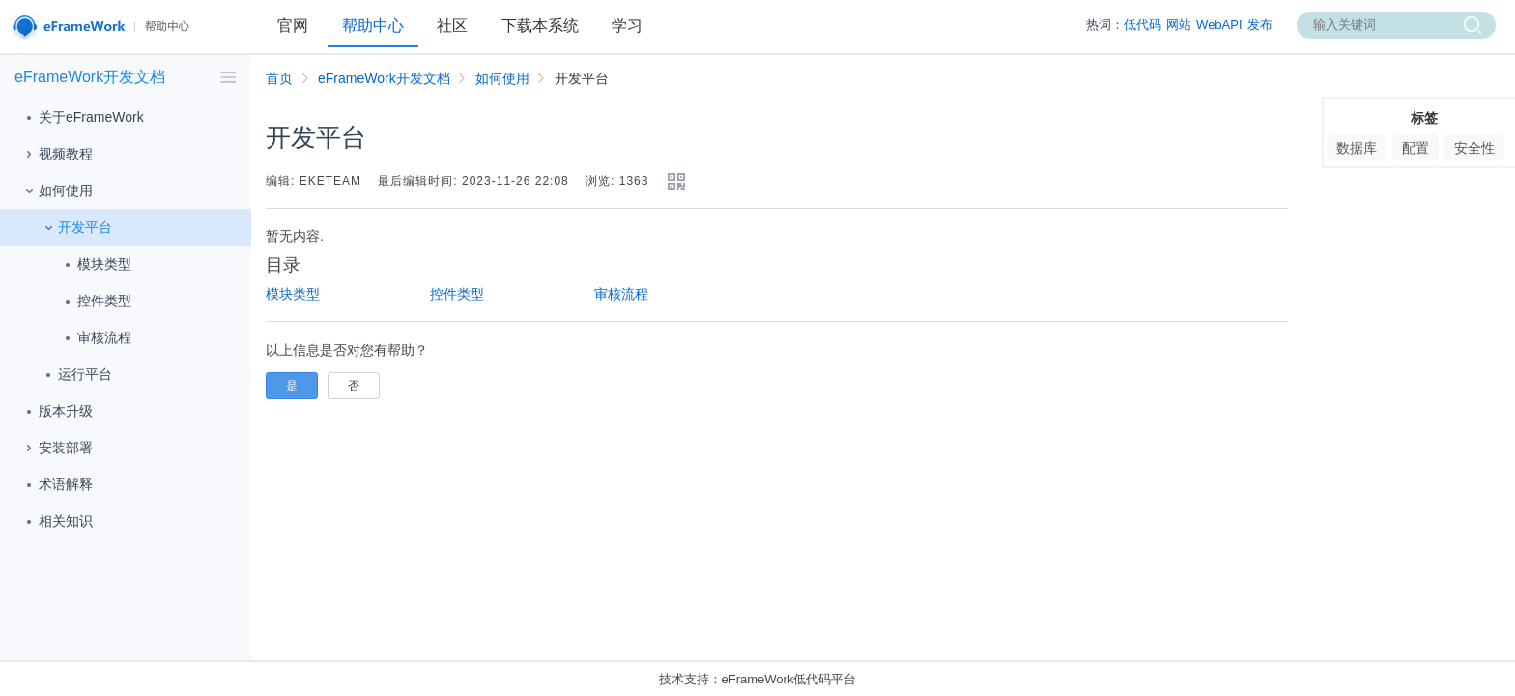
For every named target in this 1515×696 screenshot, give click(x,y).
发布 (1259, 24)
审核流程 (94, 338)
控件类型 (94, 301)
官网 (292, 25)
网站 (1178, 24)
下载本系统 (540, 25)
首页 (279, 78)
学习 (627, 25)
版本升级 (56, 411)
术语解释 (56, 485)
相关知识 (56, 522)
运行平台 (75, 375)
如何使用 (56, 191)
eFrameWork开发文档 (384, 78)
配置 (1415, 148)
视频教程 (56, 154)
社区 (452, 25)
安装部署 (56, 448)
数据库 (1356, 148)
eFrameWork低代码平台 (789, 679)
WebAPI (1219, 24)
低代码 (1142, 24)
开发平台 (75, 228)
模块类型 (94, 265)
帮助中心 (373, 25)
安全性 (1474, 148)
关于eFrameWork (81, 118)
